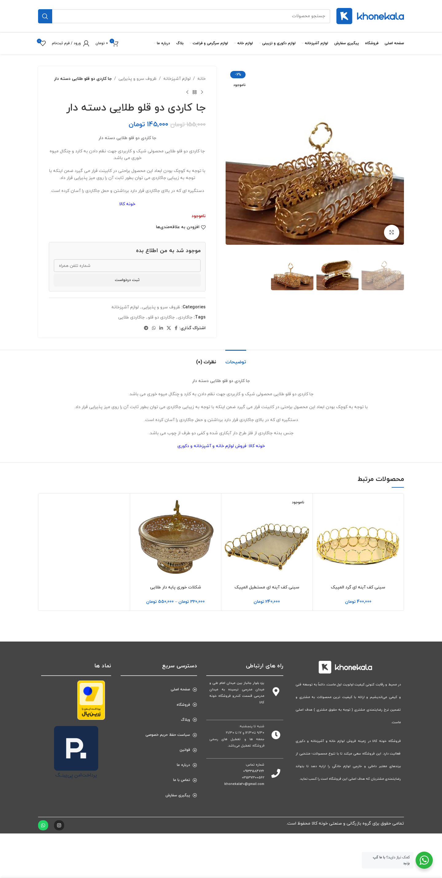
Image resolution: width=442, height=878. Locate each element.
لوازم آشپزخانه (177, 79)
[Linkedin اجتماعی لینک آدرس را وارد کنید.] (161, 328)
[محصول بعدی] (187, 92)
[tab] (235, 359)
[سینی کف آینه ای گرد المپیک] (358, 539)
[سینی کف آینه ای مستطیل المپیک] (266, 539)
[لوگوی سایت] (370, 16)
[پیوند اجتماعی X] (169, 328)
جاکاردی (185, 317)
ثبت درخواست (127, 280)
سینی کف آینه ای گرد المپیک (358, 587)
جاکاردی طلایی (131, 317)
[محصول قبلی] (202, 92)
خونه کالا (127, 204)
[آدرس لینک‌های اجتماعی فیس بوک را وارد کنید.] (176, 328)
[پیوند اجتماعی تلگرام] (146, 328)
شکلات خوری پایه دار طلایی (175, 587)
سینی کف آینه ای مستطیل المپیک (267, 587)
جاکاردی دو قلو (161, 317)
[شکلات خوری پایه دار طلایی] (175, 539)
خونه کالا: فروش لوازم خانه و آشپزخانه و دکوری (221, 446)
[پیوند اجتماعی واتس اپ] (153, 328)
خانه (201, 79)
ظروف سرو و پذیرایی (137, 79)
